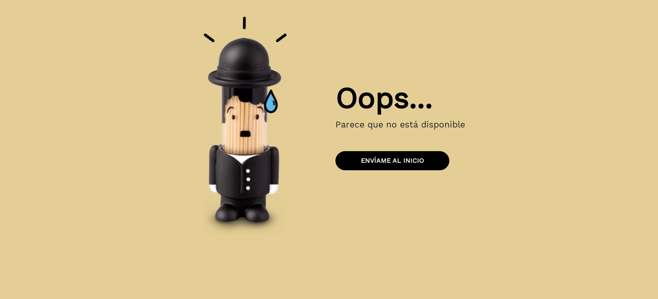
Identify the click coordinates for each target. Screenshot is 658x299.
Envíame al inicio (392, 160)
